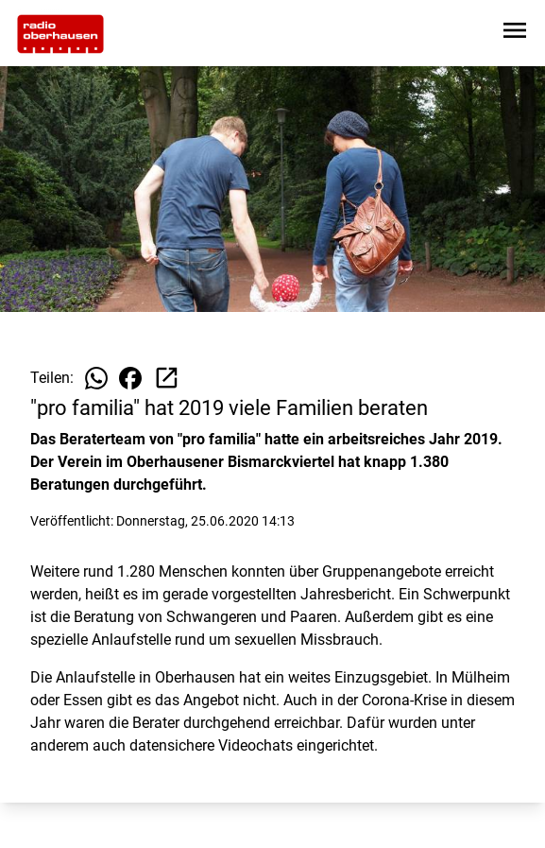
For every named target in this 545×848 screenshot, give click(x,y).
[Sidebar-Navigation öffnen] (515, 33)
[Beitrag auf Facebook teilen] (130, 378)
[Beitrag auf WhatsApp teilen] (96, 378)
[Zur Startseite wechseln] (60, 34)
